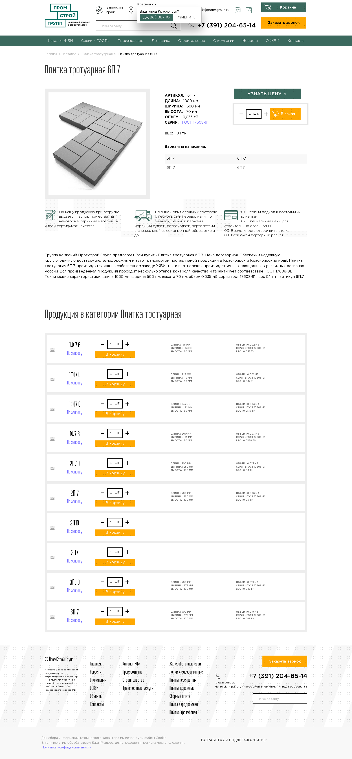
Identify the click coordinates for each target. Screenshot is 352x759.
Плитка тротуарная (97, 54)
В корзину (115, 354)
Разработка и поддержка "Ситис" (234, 740)
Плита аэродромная (183, 704)
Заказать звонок (284, 23)
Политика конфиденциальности (66, 747)
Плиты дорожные (181, 688)
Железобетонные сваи (185, 664)
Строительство (191, 40)
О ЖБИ (272, 40)
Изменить (186, 17)
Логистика (161, 40)
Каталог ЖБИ (60, 40)
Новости (250, 40)
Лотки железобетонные (186, 672)
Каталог (69, 54)
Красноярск (146, 4)
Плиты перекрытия (182, 680)
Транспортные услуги (138, 688)
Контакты (295, 40)
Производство (130, 40)
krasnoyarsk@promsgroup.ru (207, 10)
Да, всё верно (156, 17)
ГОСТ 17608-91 (195, 122)
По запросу (74, 353)
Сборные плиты (180, 696)
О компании (223, 40)
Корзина (288, 7)
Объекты (96, 696)
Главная (51, 54)
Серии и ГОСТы (95, 40)
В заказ (288, 114)
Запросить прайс (114, 10)
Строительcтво (133, 680)
